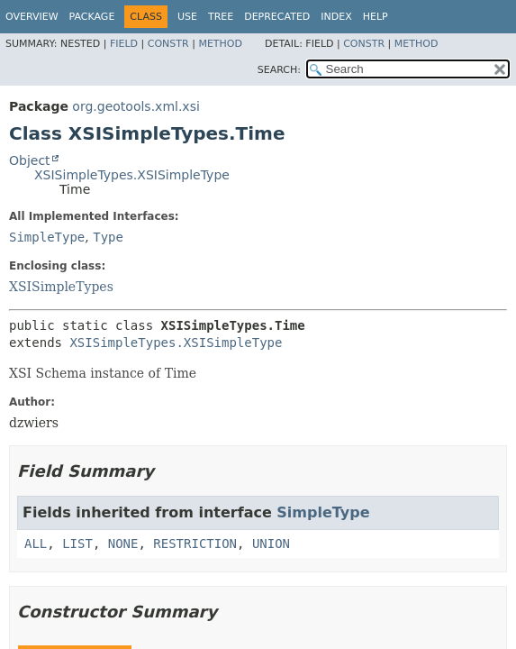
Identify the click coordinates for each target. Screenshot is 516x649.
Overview (32, 17)
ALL (35, 543)
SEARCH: (279, 70)
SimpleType (47, 237)
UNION (271, 543)
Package (92, 17)
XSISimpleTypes (61, 286)
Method (220, 44)
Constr (168, 44)
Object (29, 160)
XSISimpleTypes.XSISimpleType (132, 175)
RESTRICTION (195, 543)
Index (336, 17)
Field (124, 44)
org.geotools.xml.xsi (135, 106)
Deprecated (277, 17)
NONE (123, 543)
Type (108, 237)
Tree (220, 17)
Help (375, 17)
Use (187, 17)
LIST (77, 543)
